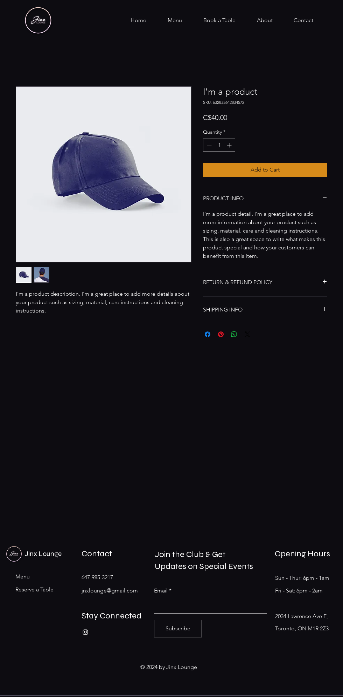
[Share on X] (247, 334)
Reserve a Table (34, 589)
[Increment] (229, 145)
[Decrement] (208, 145)
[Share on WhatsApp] (234, 334)
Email (161, 591)
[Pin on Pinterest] (221, 334)
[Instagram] (85, 632)
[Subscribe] (178, 628)
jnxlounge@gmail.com (110, 590)
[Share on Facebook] (207, 334)
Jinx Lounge (43, 553)
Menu (22, 576)
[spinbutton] (219, 145)
